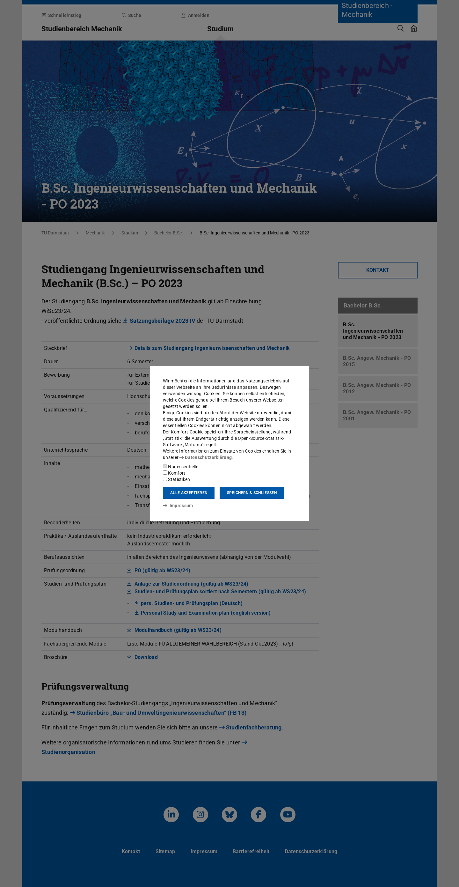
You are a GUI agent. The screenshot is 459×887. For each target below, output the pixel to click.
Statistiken (176, 479)
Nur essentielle (180, 466)
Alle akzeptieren (188, 493)
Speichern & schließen (252, 493)
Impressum (178, 505)
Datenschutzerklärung (205, 457)
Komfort (174, 473)
